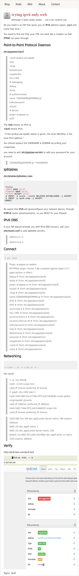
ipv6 (13, 573)
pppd (69, 25)
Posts (18, 4)
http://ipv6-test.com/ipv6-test (19, 452)
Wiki (29, 4)
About (41, 4)
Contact (55, 4)
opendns (32, 231)
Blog (7, 4)
